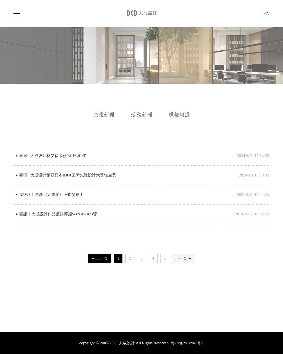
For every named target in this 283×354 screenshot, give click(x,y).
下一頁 (184, 258)
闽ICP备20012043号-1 (187, 343)
